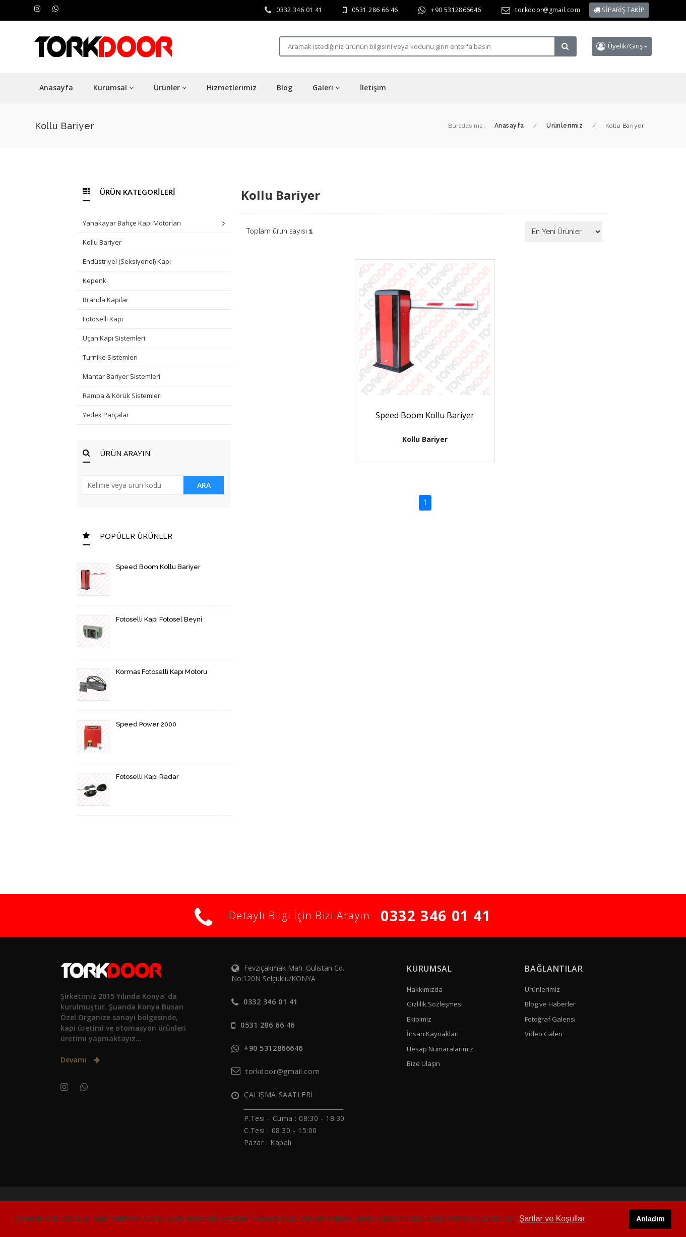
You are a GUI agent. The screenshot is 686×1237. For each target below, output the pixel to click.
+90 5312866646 (456, 10)
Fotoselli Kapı (103, 318)
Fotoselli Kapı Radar (147, 776)
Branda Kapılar (106, 299)
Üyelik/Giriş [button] (619, 46)
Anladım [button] (650, 1219)
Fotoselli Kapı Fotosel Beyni (159, 619)
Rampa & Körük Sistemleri (122, 395)
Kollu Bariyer (102, 242)
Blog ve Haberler (550, 1003)
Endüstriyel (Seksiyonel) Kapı (127, 261)
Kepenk (94, 280)
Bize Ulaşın (423, 1063)
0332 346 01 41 (299, 10)
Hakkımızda (425, 989)
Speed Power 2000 (146, 724)
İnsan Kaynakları (433, 1033)
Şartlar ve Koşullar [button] (552, 1218)
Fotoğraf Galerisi (550, 1019)
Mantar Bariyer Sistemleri (121, 376)
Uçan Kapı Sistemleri (114, 338)
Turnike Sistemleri (110, 357)
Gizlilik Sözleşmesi (435, 1003)
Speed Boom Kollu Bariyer (158, 567)
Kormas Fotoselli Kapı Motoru (161, 672)
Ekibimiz (419, 1019)
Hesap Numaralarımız (440, 1048)
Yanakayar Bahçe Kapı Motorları (154, 223)
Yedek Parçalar (106, 414)
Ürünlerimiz (542, 989)
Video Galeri (544, 1033)
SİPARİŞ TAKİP (619, 9)
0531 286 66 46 (375, 10)
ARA (204, 485)
